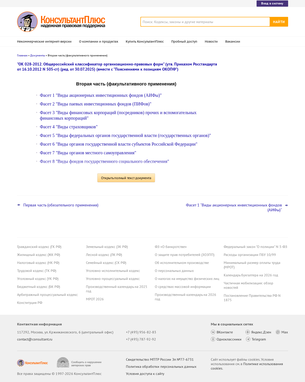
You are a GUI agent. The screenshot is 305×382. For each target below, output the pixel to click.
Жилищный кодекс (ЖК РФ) (38, 254)
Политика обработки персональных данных (161, 366)
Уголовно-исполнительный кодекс (113, 270)
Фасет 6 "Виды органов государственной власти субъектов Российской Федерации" (118, 144)
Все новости (235, 160)
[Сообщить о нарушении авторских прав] (79, 362)
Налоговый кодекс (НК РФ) (38, 262)
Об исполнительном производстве (182, 262)
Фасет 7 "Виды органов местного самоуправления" (88, 152)
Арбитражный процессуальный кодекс (47, 294)
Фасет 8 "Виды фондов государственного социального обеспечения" (104, 161)
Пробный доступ (184, 42)
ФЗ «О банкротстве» (171, 246)
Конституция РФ (29, 302)
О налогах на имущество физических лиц (187, 278)
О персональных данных (174, 270)
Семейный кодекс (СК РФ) (106, 262)
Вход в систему (272, 3)
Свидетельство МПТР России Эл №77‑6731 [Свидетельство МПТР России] (160, 359)
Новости (211, 42)
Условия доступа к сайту (145, 373)
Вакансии (232, 42)
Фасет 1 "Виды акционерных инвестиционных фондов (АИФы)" (101, 95)
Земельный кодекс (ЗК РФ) (107, 246)
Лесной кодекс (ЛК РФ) (104, 254)
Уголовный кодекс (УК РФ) (37, 278)
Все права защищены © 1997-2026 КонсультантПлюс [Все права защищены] (59, 373)
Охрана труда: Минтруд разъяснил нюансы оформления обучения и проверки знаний (251, 106)
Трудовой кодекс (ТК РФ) (36, 270)
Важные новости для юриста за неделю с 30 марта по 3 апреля (250, 129)
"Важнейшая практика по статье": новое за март (251, 148)
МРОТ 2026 (95, 299)
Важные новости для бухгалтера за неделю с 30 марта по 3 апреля (252, 85)
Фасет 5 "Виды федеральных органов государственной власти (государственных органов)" (125, 135)
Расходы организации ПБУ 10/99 (250, 254)
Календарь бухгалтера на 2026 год (251, 275)
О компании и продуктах (98, 42)
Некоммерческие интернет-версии (44, 42)
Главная (22, 55)
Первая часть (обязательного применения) (60, 205)
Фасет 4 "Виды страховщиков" (69, 126)
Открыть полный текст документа (126, 178)
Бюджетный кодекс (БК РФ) (38, 286)
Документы (37, 55)
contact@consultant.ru (35, 339)
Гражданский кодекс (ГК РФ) (39, 246)
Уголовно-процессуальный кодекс (113, 278)
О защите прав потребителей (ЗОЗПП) (184, 254)
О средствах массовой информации (183, 286)
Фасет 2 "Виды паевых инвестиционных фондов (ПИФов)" (96, 103)
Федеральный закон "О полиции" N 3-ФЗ (255, 246)
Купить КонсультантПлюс (145, 42)
